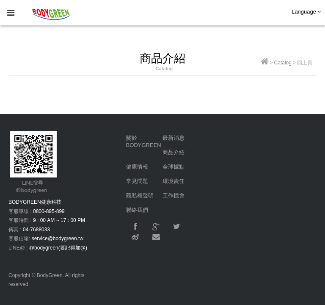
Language (306, 11)
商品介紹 (173, 152)
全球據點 (173, 167)
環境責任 (173, 181)
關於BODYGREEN (143, 141)
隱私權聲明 (140, 195)
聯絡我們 (137, 210)
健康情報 (137, 167)
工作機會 (173, 195)
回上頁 (304, 63)
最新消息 (173, 138)
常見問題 (137, 181)
